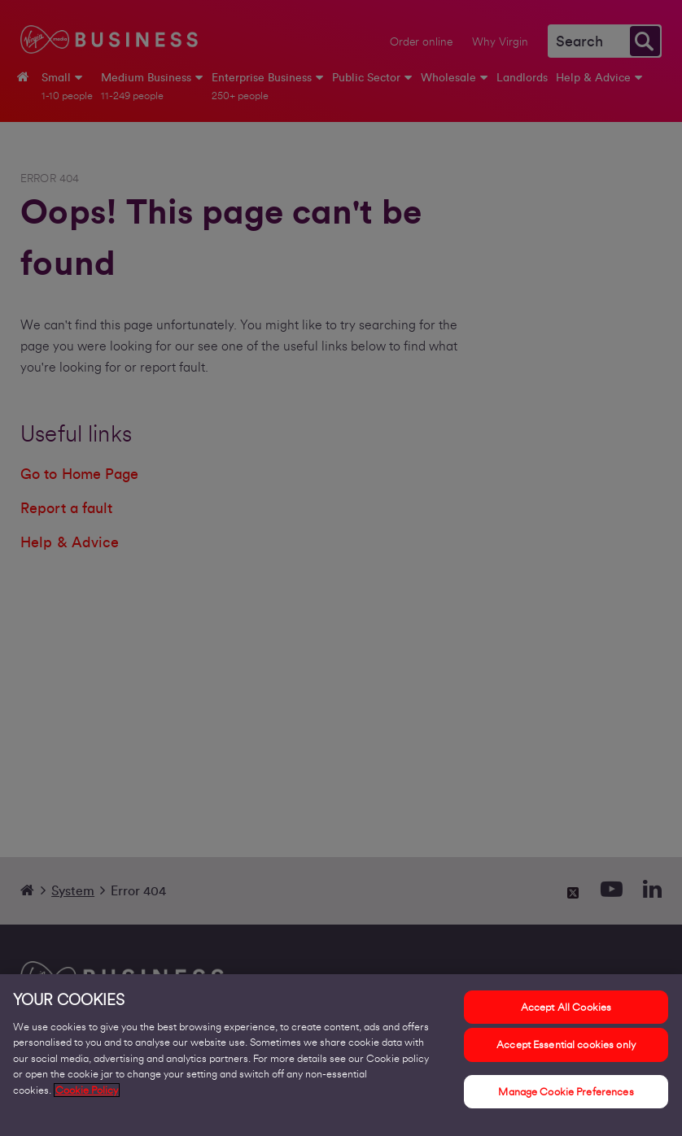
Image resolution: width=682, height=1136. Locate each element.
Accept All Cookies (566, 1013)
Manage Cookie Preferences (565, 1098)
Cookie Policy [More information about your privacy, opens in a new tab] (86, 1096)
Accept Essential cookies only (566, 1051)
